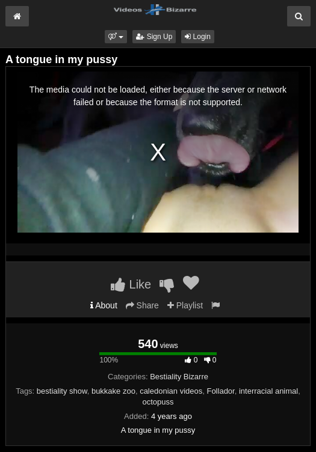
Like (131, 284)
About (103, 305)
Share (142, 305)
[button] (116, 36)
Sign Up (154, 36)
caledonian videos (171, 391)
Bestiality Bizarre (179, 376)
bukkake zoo (113, 391)
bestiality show (62, 391)
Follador (220, 391)
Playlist (185, 305)
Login (198, 36)
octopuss (157, 401)
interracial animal (268, 391)
